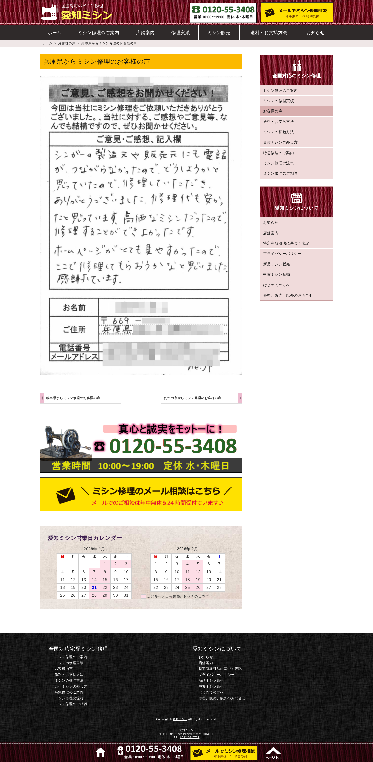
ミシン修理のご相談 (280, 173)
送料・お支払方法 (268, 32)
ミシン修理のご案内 (98, 32)
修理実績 (180, 32)
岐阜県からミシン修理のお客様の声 (73, 398)
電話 (149, 752)
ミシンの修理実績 (278, 101)
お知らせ (315, 32)
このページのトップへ (272, 752)
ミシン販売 (218, 32)
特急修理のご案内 (278, 153)
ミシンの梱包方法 (278, 132)
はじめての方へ (276, 285)
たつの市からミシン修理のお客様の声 (192, 398)
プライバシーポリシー (282, 253)
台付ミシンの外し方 (280, 142)
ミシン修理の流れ (278, 163)
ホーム (54, 32)
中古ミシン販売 (276, 274)
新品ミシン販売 (276, 264)
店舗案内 (145, 32)
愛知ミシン (180, 719)
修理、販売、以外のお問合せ (288, 295)
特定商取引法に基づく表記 (286, 243)
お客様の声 (67, 43)
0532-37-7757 (189, 737)
